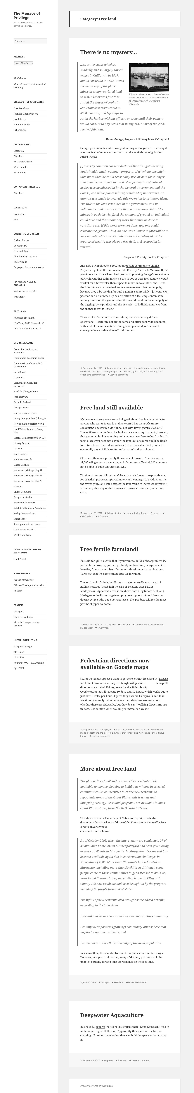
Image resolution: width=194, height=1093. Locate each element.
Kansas (163, 678)
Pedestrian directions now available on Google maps (115, 663)
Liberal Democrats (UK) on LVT (30, 437)
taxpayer (111, 624)
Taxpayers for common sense (29, 267)
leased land (157, 624)
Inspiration (19, 214)
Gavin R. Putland (22, 402)
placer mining (150, 371)
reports (100, 1027)
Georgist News (21, 407)
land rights (96, 371)
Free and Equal (21, 251)
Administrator (114, 368)
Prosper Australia (23, 497)
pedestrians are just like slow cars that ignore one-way (115, 732)
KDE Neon (19, 651)
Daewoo (138, 624)
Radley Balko (20, 261)
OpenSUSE (19, 668)
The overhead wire (23, 617)
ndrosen (18, 486)
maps (83, 732)
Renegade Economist (24, 502)
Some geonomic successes (27, 524)
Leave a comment (119, 374)
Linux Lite (19, 657)
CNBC (83, 516)
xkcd (16, 219)
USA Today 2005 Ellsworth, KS (29, 323)
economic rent (158, 368)
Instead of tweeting (24, 579)
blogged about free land (135, 419)
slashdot (18, 590)
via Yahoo (116, 428)
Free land (85, 371)
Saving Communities (24, 513)
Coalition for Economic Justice (29, 357)
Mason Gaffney (21, 464)
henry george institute (25, 413)
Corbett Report (21, 240)
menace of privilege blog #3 (28, 481)
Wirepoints (19, 172)
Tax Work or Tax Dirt (24, 529)
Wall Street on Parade (25, 291)
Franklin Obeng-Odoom (26, 113)
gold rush (137, 371)
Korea (147, 624)
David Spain (20, 371)
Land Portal (20, 559)
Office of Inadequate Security (29, 585)
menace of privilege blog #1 (28, 470)
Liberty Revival (22, 443)
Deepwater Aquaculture (112, 1015)
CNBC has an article (138, 423)
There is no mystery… (108, 52)
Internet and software (137, 729)
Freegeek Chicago (23, 646)
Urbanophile (20, 129)
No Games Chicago (23, 161)
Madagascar (86, 627)
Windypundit (20, 167)
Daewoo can (148, 582)
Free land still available (111, 407)
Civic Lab (18, 156)
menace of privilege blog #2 (28, 475)
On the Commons (22, 491)
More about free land (108, 768)
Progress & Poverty (117, 475)
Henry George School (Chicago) (30, 418)
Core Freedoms (21, 108)
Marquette (162, 683)
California (126, 371)
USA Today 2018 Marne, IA (27, 328)
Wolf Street (19, 296)
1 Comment (104, 516)
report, (138, 818)
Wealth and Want (23, 534)
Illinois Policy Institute (25, 256)
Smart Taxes (20, 518)
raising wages (110, 371)
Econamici (19, 377)
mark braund (20, 454)
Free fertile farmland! (109, 549)
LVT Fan (18, 448)
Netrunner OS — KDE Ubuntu (29, 662)
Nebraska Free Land (24, 317)
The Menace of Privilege (27, 15)
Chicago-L (19, 150)
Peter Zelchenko (22, 124)
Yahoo (90, 516)
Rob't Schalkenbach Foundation (30, 507)
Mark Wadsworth (23, 459)
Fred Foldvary (21, 396)
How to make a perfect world (29, 423)
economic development (138, 368)
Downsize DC (20, 245)
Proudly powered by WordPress (96, 1085)
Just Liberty (20, 119)
